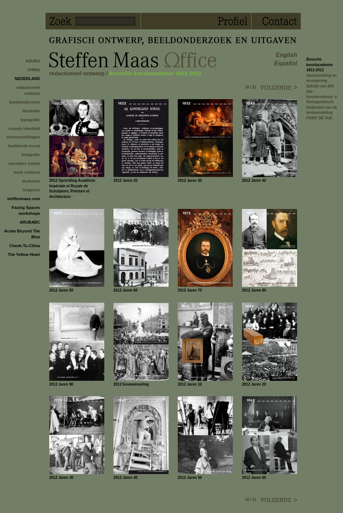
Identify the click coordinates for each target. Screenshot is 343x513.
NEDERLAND (27, 78)
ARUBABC (29, 222)
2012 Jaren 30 (190, 180)
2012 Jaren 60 (125, 290)
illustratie (31, 111)
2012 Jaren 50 (61, 290)
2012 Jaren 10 (190, 384)
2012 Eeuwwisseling (131, 384)
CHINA (33, 70)
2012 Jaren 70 (190, 290)
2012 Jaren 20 (125, 180)
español (285, 63)
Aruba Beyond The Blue (22, 234)
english (286, 55)
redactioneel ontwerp (28, 90)
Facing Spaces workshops (26, 210)
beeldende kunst (24, 146)
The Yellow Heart (24, 254)
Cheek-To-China (24, 245)
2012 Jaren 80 (254, 290)
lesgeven (31, 190)
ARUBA (32, 61)
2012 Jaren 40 (254, 180)
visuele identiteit (24, 128)
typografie (30, 120)
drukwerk (31, 181)
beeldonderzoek (24, 102)
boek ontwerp (27, 172)
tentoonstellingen (23, 137)
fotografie (30, 154)
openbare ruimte (24, 163)
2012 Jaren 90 (61, 384)
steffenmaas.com (23, 198)
